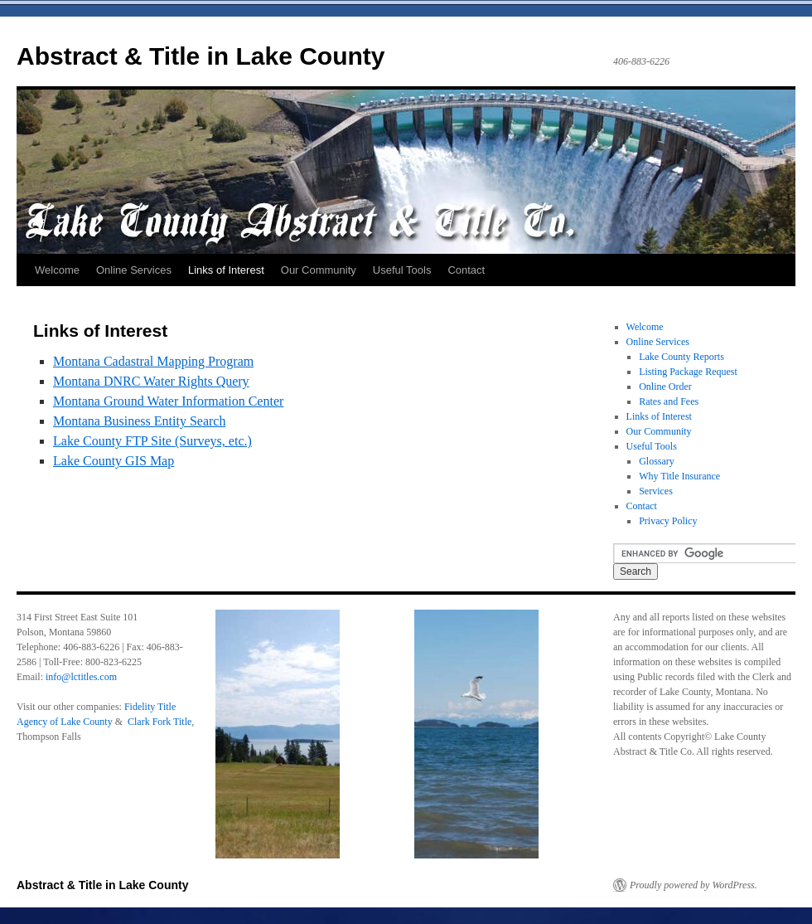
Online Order (665, 386)
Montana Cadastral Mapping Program (153, 361)
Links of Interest (226, 270)
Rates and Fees (668, 401)
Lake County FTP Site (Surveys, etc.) (152, 441)
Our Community (318, 270)
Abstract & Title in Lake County (201, 56)
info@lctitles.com (81, 677)
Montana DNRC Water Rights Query (151, 381)
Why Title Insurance (679, 476)
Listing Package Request (688, 371)
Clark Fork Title (159, 721)
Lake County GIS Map (113, 461)
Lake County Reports (681, 356)
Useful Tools (402, 270)
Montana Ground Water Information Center (168, 401)
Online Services (134, 270)
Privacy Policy (668, 521)
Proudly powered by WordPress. (693, 885)
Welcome (57, 270)
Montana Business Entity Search (139, 421)
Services (656, 491)
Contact (466, 270)
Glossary (656, 461)
